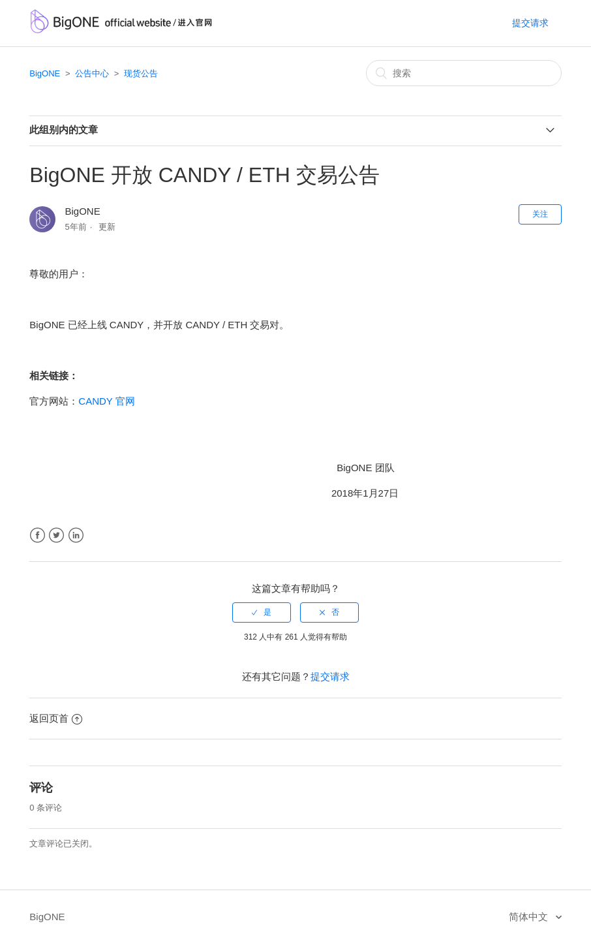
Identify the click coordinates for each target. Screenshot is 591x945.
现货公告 (141, 73)
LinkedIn (76, 535)
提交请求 (530, 23)
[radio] (261, 612)
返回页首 (55, 718)
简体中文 (530, 916)
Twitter (56, 535)
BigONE (44, 73)
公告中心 (92, 73)
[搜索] (464, 73)
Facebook (37, 535)
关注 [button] (540, 214)
